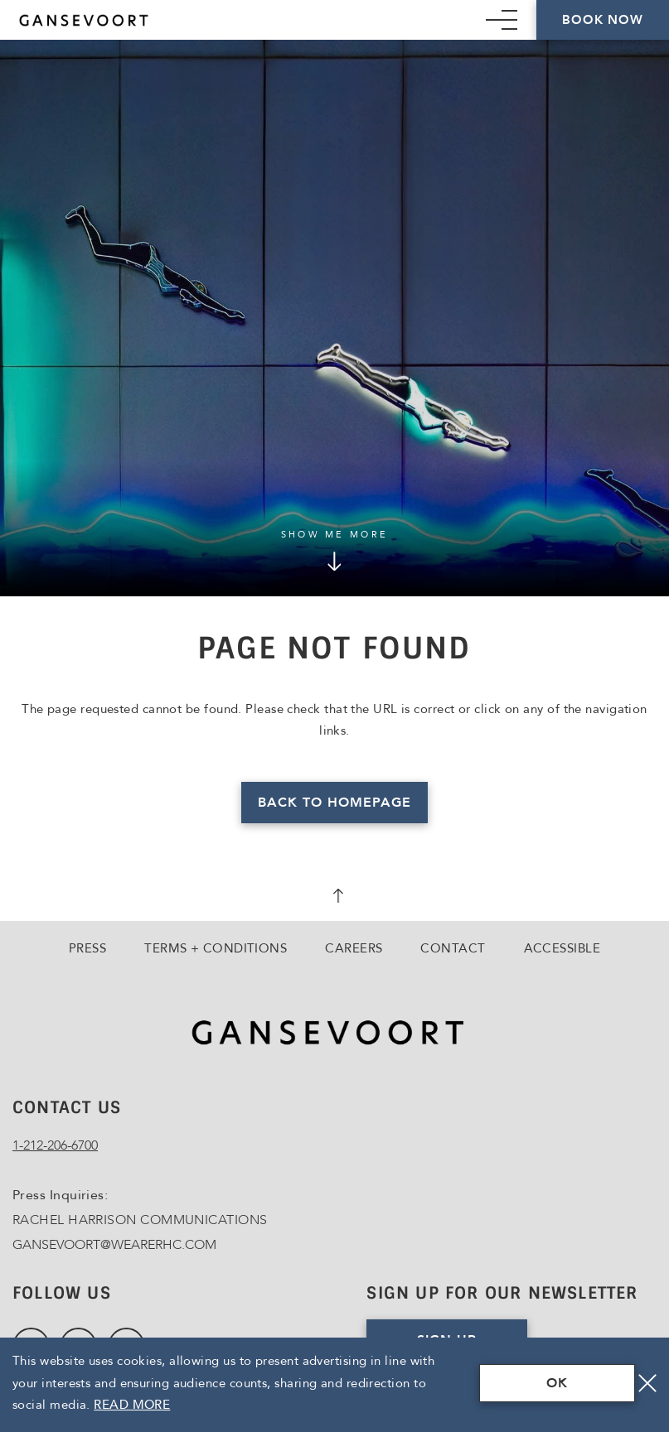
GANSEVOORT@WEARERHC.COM (114, 1245)
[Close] (647, 1383)
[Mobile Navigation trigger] (501, 20)
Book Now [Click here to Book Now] (602, 20)
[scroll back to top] (335, 898)
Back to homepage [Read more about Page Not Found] (334, 802)
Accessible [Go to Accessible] (562, 948)
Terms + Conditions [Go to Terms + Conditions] (215, 948)
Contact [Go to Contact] (452, 948)
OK (557, 1383)
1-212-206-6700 (55, 1145)
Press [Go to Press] (87, 948)
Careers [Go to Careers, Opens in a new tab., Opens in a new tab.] (353, 948)
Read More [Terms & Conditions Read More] (132, 1404)
